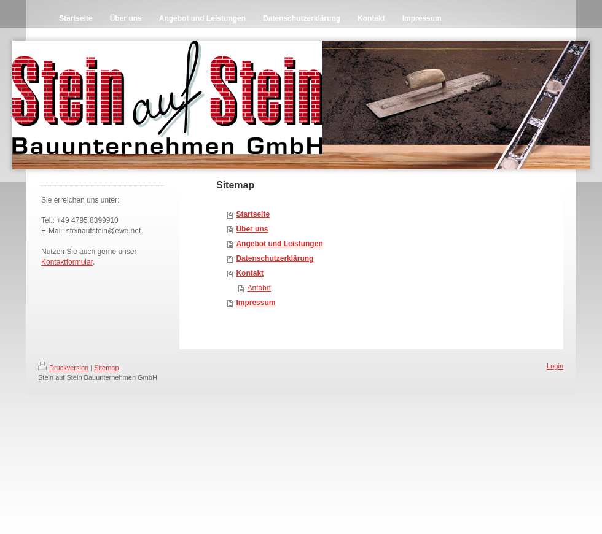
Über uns (252, 229)
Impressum (255, 302)
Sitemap (106, 367)
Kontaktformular (67, 262)
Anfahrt (259, 288)
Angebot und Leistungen (279, 243)
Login (555, 366)
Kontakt (250, 273)
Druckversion (63, 367)
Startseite (253, 214)
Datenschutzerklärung (274, 258)
